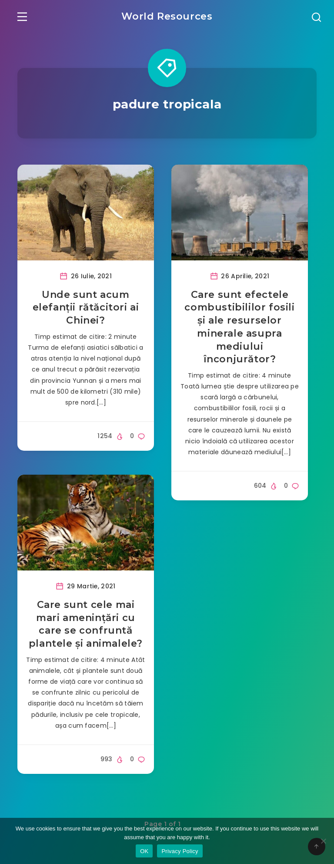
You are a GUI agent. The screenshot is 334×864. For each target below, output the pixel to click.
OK (144, 851)
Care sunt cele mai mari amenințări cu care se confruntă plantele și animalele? (86, 625)
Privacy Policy (179, 851)
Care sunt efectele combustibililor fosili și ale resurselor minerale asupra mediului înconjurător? (239, 328)
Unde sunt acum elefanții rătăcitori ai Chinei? (86, 308)
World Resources (167, 15)
